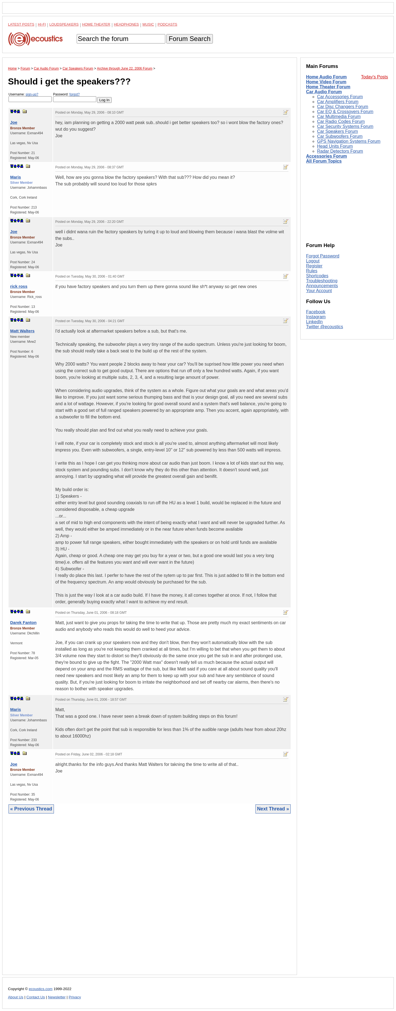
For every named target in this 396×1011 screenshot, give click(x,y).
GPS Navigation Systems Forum (348, 141)
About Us (15, 997)
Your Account (319, 290)
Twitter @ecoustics (324, 326)
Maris (15, 177)
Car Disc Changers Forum (342, 106)
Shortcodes (317, 275)
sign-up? (32, 94)
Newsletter (56, 997)
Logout (313, 261)
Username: (30, 97)
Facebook (315, 311)
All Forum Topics (324, 161)
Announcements (322, 285)
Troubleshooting (321, 280)
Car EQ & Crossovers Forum (345, 111)
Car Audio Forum (324, 91)
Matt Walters (22, 330)
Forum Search (189, 38)
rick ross (19, 286)
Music (148, 24)
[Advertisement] (149, 898)
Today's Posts (374, 77)
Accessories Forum (326, 156)
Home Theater (96, 24)
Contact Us (35, 997)
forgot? (74, 94)
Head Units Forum (335, 146)
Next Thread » (273, 809)
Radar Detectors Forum (340, 151)
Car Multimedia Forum (339, 116)
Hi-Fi (42, 24)
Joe (13, 122)
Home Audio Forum (326, 77)
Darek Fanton (23, 622)
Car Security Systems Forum (345, 126)
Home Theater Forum (328, 86)
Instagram (316, 316)
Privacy (75, 997)
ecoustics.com (41, 989)
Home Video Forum (326, 82)
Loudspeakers (64, 24)
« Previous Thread (31, 809)
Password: (74, 97)
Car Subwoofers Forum (339, 136)
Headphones (126, 24)
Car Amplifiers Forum (337, 101)
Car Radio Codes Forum (341, 121)
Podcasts (167, 24)
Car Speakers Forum (337, 131)
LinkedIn (314, 321)
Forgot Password (322, 256)
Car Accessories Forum (340, 96)
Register (314, 266)
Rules (311, 270)
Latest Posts (21, 24)
